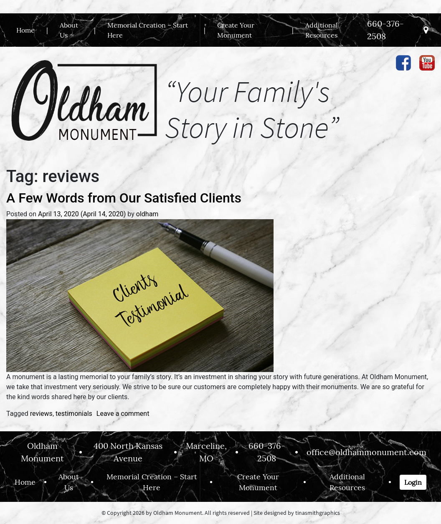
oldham (147, 214)
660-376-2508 (385, 29)
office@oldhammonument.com (366, 452)
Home (25, 30)
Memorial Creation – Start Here (147, 30)
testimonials (74, 414)
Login (413, 482)
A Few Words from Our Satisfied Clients (123, 198)
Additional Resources (321, 30)
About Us (69, 30)
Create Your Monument (235, 30)
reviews (41, 414)
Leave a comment (123, 414)
